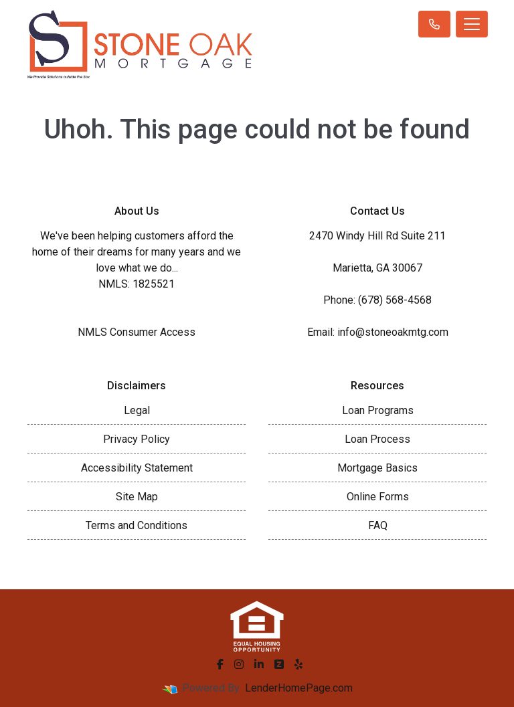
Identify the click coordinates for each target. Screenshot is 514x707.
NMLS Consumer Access (136, 332)
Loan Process (377, 439)
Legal (137, 410)
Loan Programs (378, 410)
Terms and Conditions (136, 525)
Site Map (137, 496)
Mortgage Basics (377, 468)
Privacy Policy (136, 439)
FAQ (378, 525)
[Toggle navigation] (472, 24)
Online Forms (378, 496)
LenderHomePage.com (299, 688)
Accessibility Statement (137, 468)
